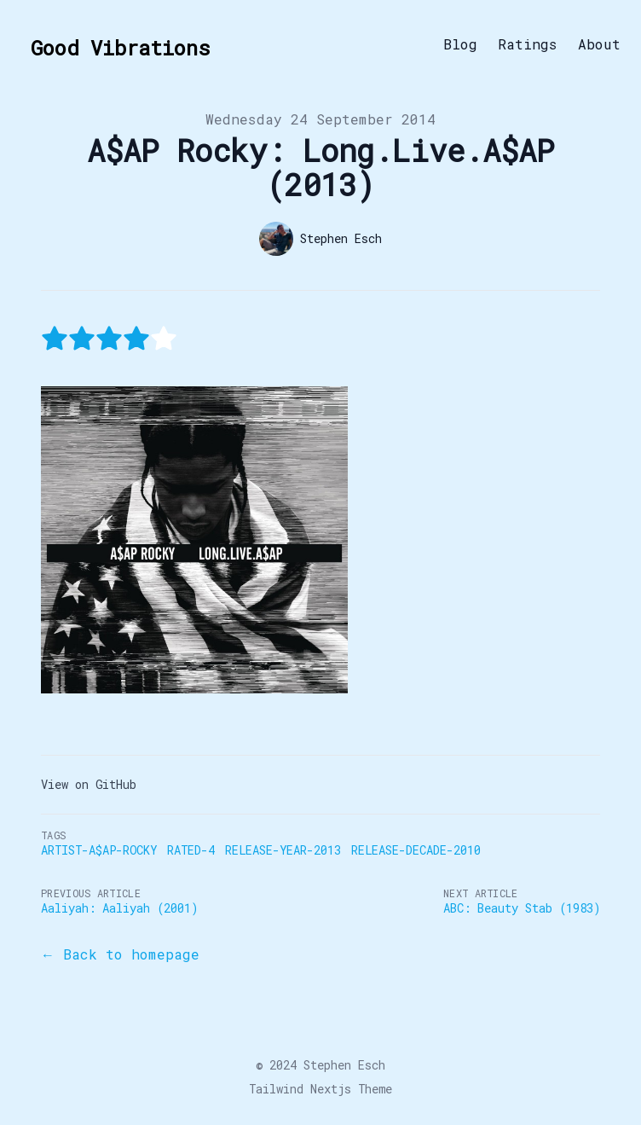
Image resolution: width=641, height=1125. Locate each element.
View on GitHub (88, 784)
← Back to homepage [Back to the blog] (120, 954)
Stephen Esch (344, 1065)
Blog (460, 44)
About (599, 44)
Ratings (527, 44)
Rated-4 (191, 850)
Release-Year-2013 (283, 850)
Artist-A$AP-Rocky (99, 850)
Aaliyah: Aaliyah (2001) (119, 908)
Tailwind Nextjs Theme (320, 1089)
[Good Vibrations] (115, 44)
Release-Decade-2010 (416, 850)
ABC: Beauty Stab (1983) (521, 908)
